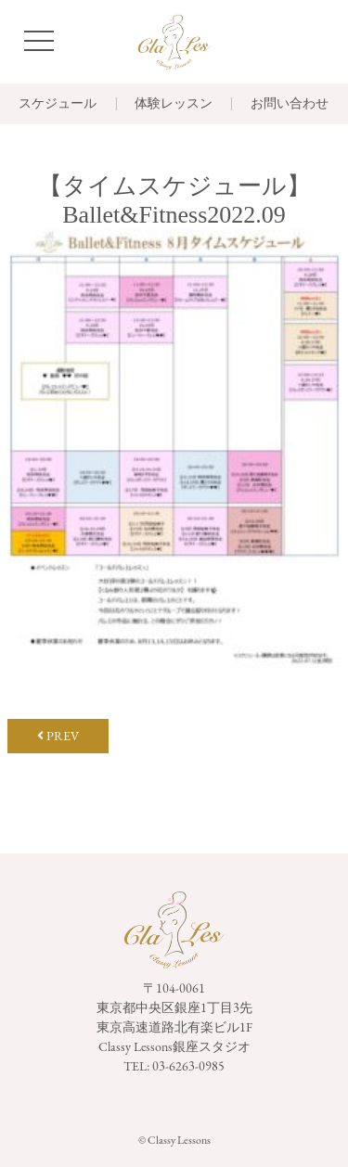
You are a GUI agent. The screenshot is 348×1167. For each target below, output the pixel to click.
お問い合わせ (290, 103)
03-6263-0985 (188, 1066)
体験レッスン (174, 103)
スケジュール (58, 103)
